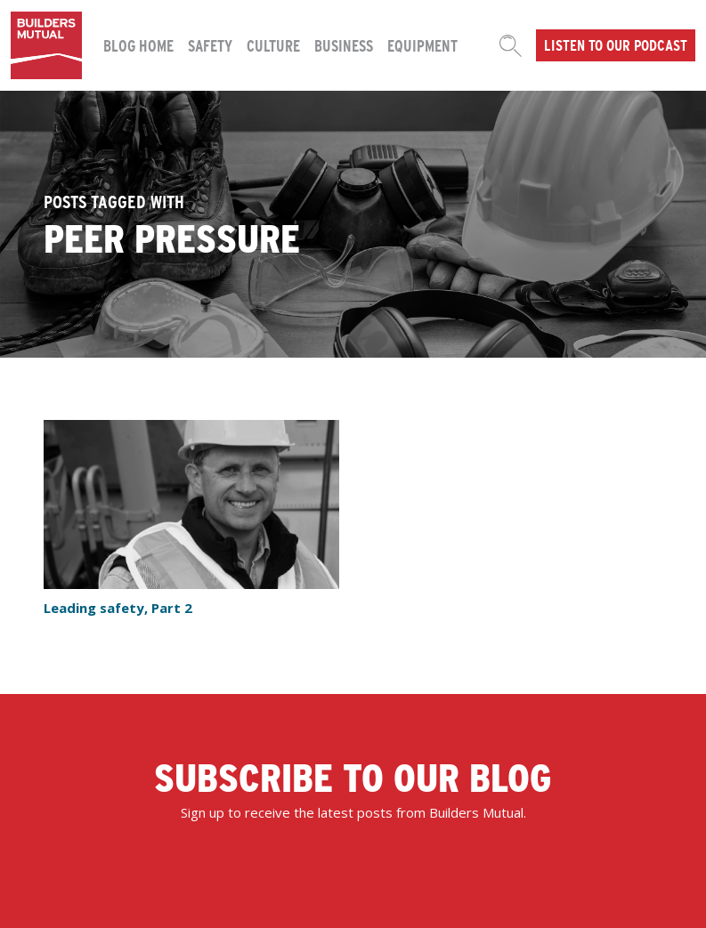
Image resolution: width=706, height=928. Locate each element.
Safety (210, 45)
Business (343, 45)
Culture (273, 45)
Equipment (422, 45)
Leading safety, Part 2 (118, 608)
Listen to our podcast (615, 44)
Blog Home (138, 45)
